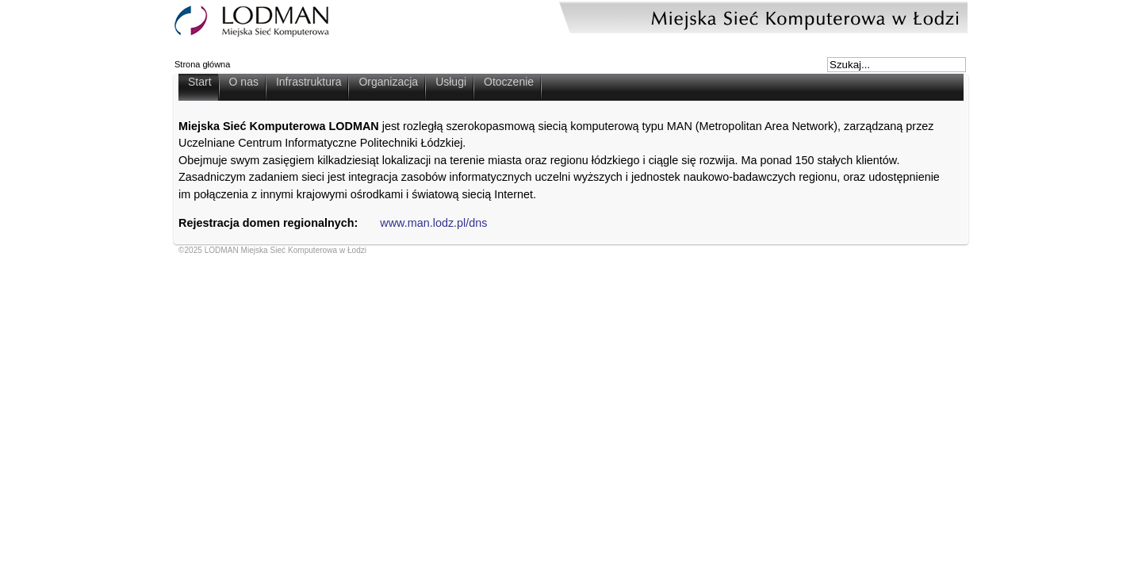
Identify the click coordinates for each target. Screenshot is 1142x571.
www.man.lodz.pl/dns (433, 223)
